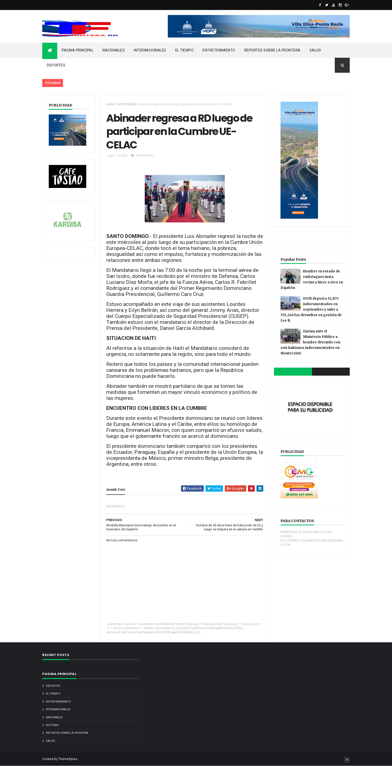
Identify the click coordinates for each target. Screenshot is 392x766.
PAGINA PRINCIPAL (78, 50)
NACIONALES (113, 50)
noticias (52, 725)
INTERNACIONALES (150, 50)
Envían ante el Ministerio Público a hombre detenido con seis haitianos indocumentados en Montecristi (310, 342)
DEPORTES (56, 65)
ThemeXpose (68, 759)
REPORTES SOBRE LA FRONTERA (272, 50)
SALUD (315, 50)
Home (110, 104)
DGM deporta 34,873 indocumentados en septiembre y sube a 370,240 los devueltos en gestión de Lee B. (311, 309)
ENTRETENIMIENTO (218, 50)
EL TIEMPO (184, 50)
